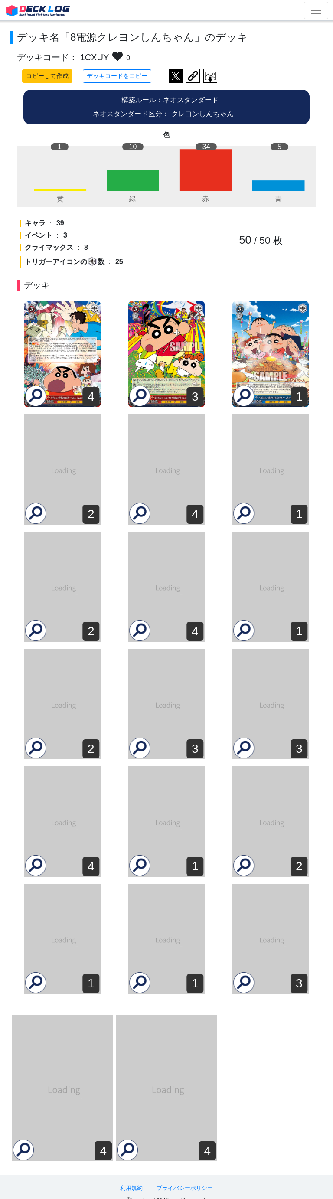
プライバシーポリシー (185, 1178)
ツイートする (176, 76)
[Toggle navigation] (316, 10)
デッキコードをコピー (117, 75)
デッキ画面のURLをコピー (193, 76)
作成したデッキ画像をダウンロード (210, 76)
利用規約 (131, 1178)
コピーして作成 (47, 75)
